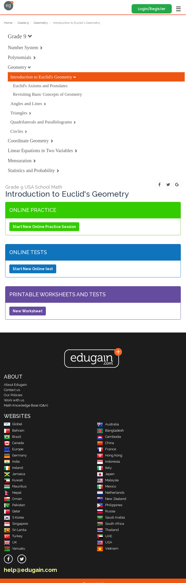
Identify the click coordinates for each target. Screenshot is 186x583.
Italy (104, 468)
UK (10, 542)
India (12, 461)
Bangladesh (110, 430)
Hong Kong (109, 455)
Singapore (16, 524)
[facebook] (8, 559)
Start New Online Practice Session (44, 227)
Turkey (13, 536)
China (105, 443)
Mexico (106, 486)
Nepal (13, 493)
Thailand (108, 530)
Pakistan (14, 505)
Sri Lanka (15, 530)
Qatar (12, 511)
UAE (104, 536)
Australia (108, 424)
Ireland (13, 468)
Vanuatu (14, 548)
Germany (15, 455)
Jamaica (14, 474)
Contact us (12, 390)
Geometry (41, 23)
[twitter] (21, 559)
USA (104, 542)
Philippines (109, 505)
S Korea (14, 517)
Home (8, 23)
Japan (106, 474)
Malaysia (108, 480)
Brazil (12, 437)
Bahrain (14, 430)
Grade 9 (23, 23)
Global (13, 424)
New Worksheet (27, 311)
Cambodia (109, 437)
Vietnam (107, 548)
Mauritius (15, 486)
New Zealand (111, 499)
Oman (13, 499)
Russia (106, 511)
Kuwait (13, 480)
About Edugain (15, 385)
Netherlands (110, 493)
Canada (14, 443)
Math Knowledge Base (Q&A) (26, 405)
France (106, 449)
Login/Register (152, 8)
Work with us (14, 400)
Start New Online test (33, 269)
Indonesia (108, 461)
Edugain (8, 5)
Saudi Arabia (111, 517)
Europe (13, 449)
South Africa (110, 524)
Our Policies (13, 395)
